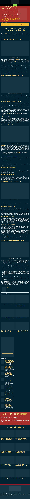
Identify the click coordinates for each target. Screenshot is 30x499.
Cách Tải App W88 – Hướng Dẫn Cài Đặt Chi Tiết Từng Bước (21, 478)
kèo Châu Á (19, 152)
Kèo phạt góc (9, 236)
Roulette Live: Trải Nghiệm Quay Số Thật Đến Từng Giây (8, 405)
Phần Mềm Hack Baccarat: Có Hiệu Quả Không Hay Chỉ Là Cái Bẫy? (8, 380)
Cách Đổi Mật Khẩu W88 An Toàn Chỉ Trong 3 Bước (20, 452)
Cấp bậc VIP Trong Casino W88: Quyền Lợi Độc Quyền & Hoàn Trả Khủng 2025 (21, 305)
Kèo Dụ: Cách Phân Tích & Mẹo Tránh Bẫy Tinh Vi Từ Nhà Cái (21, 318)
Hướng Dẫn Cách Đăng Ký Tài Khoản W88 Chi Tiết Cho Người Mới (7, 478)
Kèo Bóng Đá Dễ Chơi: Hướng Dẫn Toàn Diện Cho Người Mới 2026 (7, 305)
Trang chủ (4, 24)
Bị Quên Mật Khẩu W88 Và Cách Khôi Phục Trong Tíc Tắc (6, 465)
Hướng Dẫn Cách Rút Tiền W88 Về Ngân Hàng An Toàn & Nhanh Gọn (9, 361)
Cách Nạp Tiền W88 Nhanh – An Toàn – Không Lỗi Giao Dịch (6, 452)
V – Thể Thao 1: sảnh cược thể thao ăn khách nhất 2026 (8, 373)
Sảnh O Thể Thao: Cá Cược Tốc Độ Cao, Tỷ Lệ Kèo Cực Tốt (9, 399)
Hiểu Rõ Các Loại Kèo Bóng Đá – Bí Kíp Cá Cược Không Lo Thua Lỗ (7, 318)
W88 (1, 492)
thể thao (15, 61)
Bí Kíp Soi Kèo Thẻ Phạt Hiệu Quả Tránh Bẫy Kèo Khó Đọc (6, 331)
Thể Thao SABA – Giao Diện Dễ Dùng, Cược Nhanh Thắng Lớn (9, 393)
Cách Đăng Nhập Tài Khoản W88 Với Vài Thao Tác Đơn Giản (21, 465)
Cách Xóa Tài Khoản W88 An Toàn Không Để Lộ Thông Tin (9, 367)
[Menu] (28, 2)
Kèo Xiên (8, 113)
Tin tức (7, 24)
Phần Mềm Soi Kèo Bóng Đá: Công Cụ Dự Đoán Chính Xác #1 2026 (22, 331)
